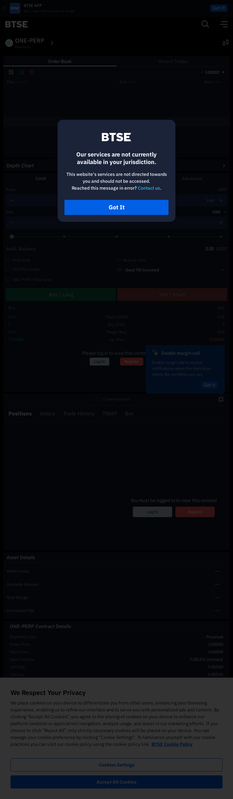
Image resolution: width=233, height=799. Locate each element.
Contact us (149, 188)
